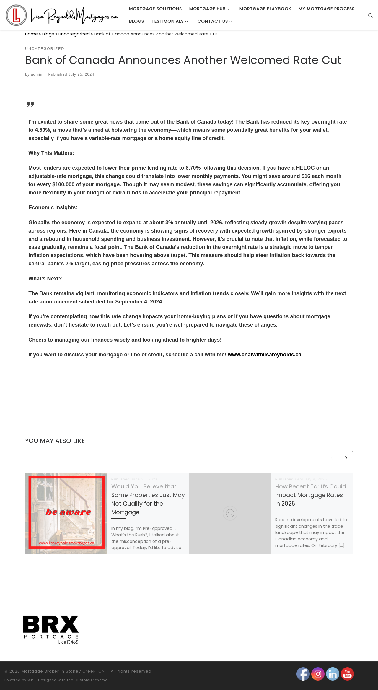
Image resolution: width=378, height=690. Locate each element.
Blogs (48, 34)
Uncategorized (74, 34)
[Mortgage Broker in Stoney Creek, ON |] (62, 14)
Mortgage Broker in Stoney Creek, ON (63, 671)
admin (37, 74)
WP (30, 680)
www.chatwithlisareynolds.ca (264, 355)
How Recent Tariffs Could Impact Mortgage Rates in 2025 (310, 495)
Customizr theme (90, 680)
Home (31, 34)
